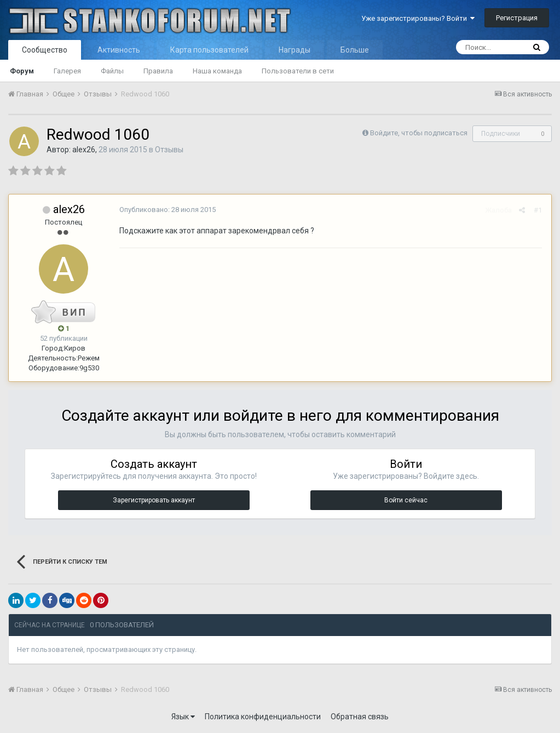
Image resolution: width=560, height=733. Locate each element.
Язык (183, 716)
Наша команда (217, 71)
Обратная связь (360, 716)
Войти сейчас (406, 500)
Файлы (112, 71)
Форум (22, 71)
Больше (354, 49)
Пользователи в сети (298, 71)
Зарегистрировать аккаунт (154, 500)
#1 (539, 210)
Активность (118, 49)
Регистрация (517, 18)
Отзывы (169, 149)
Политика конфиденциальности (263, 716)
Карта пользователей (209, 49)
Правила (158, 71)
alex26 (83, 149)
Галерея (67, 71)
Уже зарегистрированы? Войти (418, 18)
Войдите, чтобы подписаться (418, 133)
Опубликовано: (166, 209)
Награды (294, 49)
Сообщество (44, 49)
